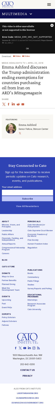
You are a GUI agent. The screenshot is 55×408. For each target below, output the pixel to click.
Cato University (34, 309)
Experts (6, 314)
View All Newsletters (27, 206)
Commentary (33, 277)
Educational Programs (35, 296)
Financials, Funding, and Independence (12, 239)
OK (27, 48)
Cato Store (8, 267)
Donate (6, 273)
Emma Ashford (28, 124)
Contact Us (27, 370)
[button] (27, 13)
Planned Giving (8, 284)
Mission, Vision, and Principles (11, 226)
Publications (35, 270)
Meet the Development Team (11, 289)
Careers (5, 253)
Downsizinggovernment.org (27, 403)
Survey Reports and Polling (40, 289)
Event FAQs (7, 308)
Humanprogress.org (27, 398)
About (5, 222)
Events (6, 297)
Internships (33, 300)
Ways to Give (8, 277)
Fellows (5, 325)
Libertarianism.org (27, 393)
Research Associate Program (37, 305)
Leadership (7, 231)
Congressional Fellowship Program (13, 249)
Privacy (27, 376)
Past (4, 304)
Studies (31, 285)
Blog (4, 260)
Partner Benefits (9, 280)
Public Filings (33, 281)
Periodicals (34, 222)
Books (30, 273)
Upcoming (6, 300)
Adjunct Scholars (9, 321)
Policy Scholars (9, 317)
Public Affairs (8, 234)
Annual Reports (9, 244)
